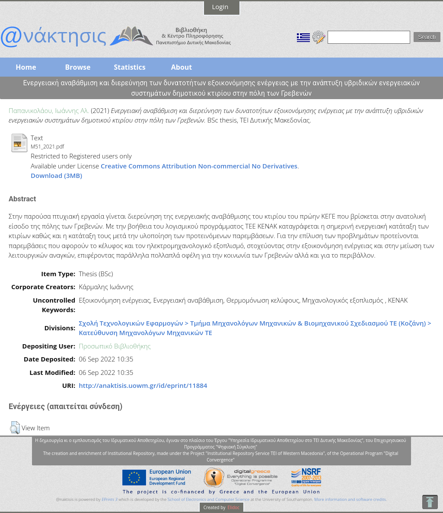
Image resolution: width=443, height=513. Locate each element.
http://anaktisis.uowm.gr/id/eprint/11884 (143, 385)
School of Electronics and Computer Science (208, 499)
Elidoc (232, 507)
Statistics (129, 67)
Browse (77, 67)
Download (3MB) (56, 175)
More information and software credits (350, 499)
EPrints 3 (110, 499)
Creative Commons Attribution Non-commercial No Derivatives (199, 165)
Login (220, 6)
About (181, 67)
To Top (430, 502)
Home (26, 67)
